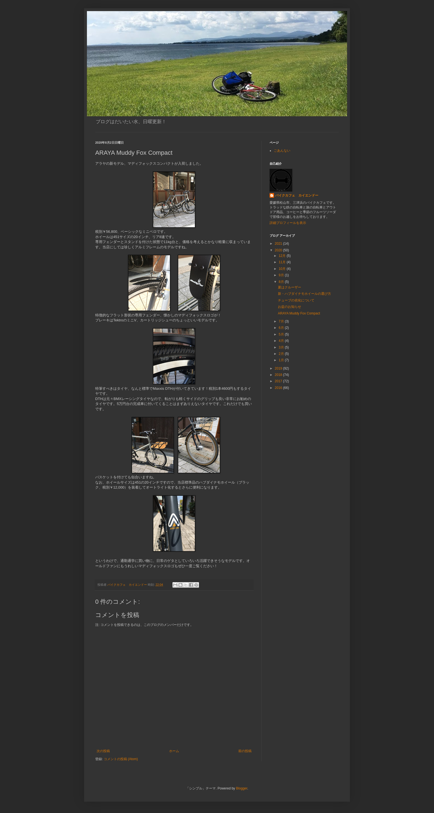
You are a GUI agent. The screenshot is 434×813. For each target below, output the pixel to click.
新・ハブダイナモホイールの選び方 (304, 294)
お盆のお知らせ (289, 307)
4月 (282, 341)
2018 (279, 375)
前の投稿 (245, 751)
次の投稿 (103, 751)
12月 (283, 256)
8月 (282, 282)
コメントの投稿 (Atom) (121, 759)
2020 (279, 250)
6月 (282, 328)
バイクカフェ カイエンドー (296, 195)
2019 (279, 368)
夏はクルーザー (289, 287)
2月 (282, 354)
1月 (282, 360)
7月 (282, 321)
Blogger (241, 788)
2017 (279, 381)
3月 (282, 347)
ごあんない (282, 151)
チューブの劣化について (296, 300)
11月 (283, 262)
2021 (279, 244)
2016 (279, 388)
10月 (283, 269)
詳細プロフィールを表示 (288, 223)
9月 (282, 275)
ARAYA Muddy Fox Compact (299, 313)
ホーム (174, 751)
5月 (282, 334)
